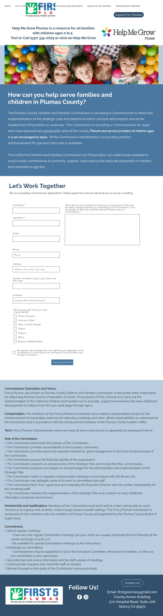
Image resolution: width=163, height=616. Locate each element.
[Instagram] (86, 597)
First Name (18, 205)
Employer (17, 295)
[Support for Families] (129, 14)
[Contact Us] (132, 582)
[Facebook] (79, 597)
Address (17, 264)
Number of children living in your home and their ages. (34, 279)
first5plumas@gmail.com (137, 592)
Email (15, 233)
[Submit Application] (62, 362)
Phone (16, 249)
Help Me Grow (84, 38)
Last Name (18, 218)
